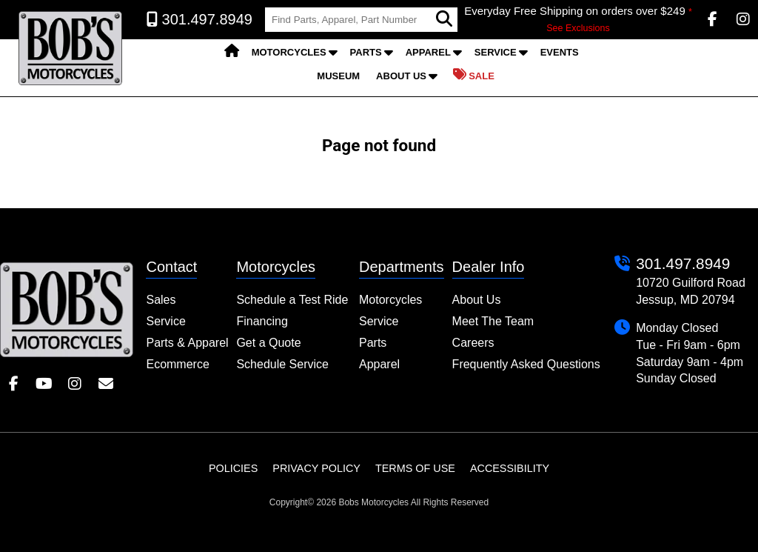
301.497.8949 (683, 263)
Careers (473, 342)
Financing (261, 321)
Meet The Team (493, 321)
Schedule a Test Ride (292, 299)
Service (495, 52)
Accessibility (509, 468)
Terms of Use (415, 468)
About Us (401, 76)
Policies (233, 468)
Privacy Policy (316, 468)
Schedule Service (282, 364)
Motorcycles (289, 52)
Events (559, 52)
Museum (338, 76)
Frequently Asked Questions (526, 364)
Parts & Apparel (187, 342)
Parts (366, 52)
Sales (160, 299)
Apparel (428, 52)
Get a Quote (268, 342)
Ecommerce (177, 364)
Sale (473, 75)
